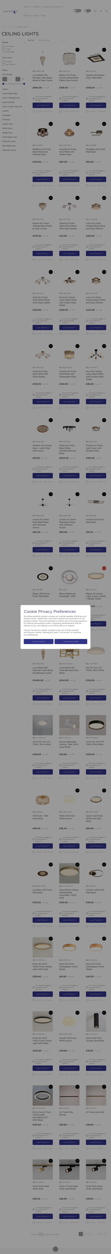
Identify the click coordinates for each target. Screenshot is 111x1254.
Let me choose (39, 641)
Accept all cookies (70, 641)
